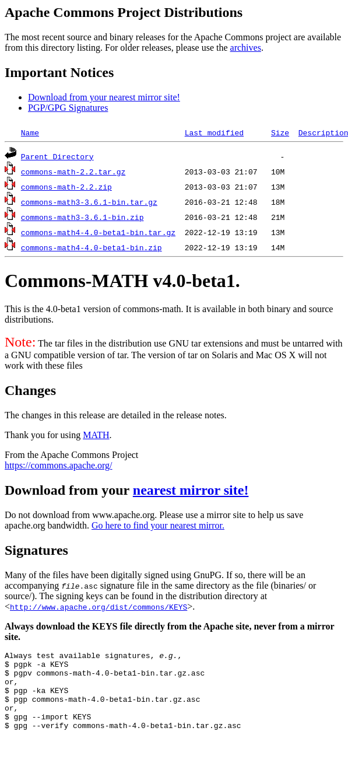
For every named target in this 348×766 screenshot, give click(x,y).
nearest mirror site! (191, 490)
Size (280, 132)
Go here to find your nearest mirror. (158, 525)
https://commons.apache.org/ (59, 465)
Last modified (214, 132)
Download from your (69, 490)
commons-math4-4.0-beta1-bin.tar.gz (98, 232)
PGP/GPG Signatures (68, 108)
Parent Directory (57, 156)
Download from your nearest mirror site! (104, 97)
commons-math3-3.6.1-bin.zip (82, 217)
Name (30, 132)
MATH (96, 435)
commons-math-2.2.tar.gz (73, 171)
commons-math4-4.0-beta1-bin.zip (91, 247)
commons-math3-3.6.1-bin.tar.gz (89, 202)
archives (245, 48)
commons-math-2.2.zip (66, 186)
